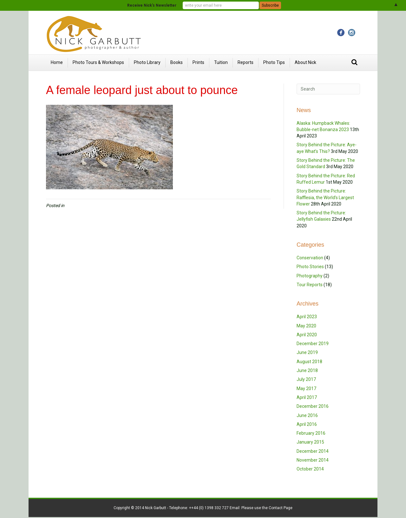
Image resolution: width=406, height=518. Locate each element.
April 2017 (307, 397)
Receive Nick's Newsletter (151, 5)
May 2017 (306, 388)
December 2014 (313, 451)
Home (57, 62)
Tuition (221, 62)
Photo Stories (310, 266)
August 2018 (309, 361)
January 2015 (310, 442)
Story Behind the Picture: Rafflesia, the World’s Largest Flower (325, 197)
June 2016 (307, 415)
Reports (245, 62)
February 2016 (311, 433)
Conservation (310, 257)
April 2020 (307, 334)
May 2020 (306, 325)
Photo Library (147, 62)
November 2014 (313, 460)
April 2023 (307, 316)
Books (176, 62)
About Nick (305, 62)
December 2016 (313, 406)
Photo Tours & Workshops (98, 62)
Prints (198, 62)
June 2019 (307, 352)
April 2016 (307, 424)
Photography (310, 275)
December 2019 (313, 343)
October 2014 (310, 468)
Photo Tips (274, 62)
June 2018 (307, 370)
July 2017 (306, 379)
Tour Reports (310, 284)
